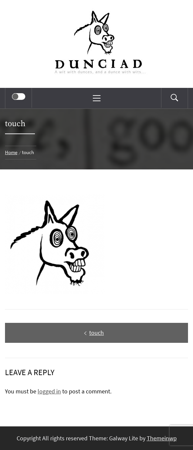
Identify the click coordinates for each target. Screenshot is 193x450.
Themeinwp (162, 438)
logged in (49, 391)
